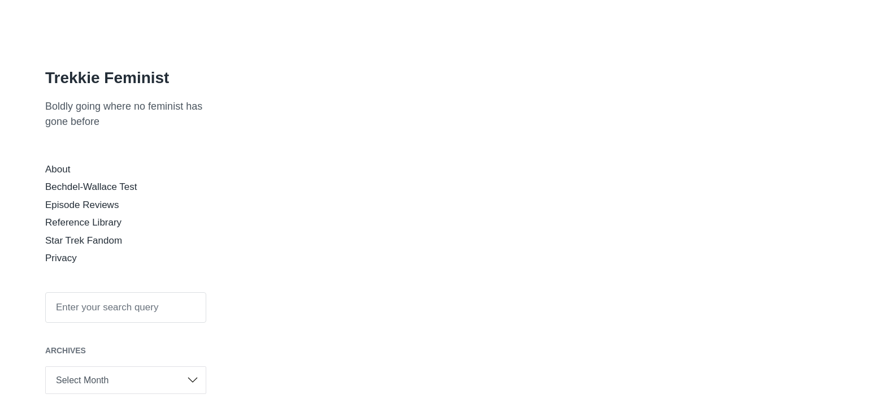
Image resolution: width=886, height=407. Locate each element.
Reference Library (83, 222)
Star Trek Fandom (83, 240)
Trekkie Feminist (107, 77)
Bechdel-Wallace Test (91, 186)
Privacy (61, 258)
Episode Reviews (82, 205)
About (57, 169)
